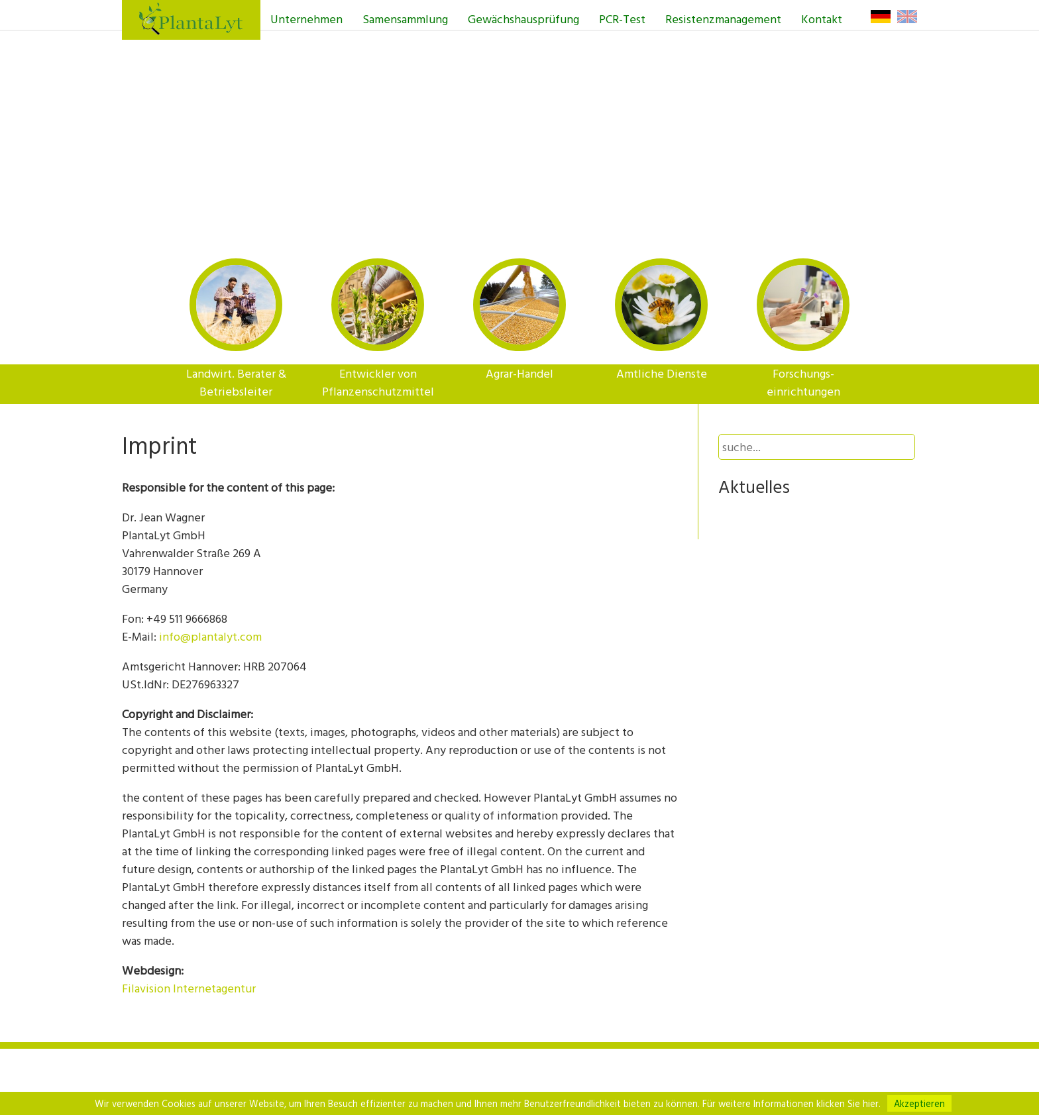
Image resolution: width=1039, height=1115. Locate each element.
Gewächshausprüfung (523, 19)
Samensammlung (405, 19)
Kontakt (821, 19)
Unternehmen (306, 19)
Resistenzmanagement (723, 19)
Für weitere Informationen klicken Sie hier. (791, 1103)
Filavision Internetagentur (189, 988)
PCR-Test (622, 19)
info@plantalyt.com (210, 636)
